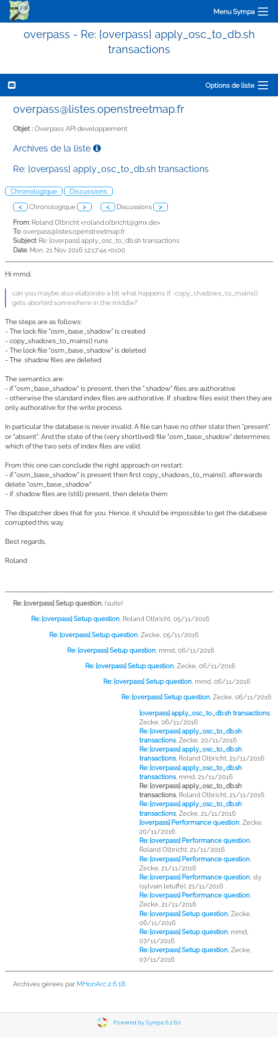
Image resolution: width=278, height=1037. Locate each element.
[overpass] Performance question (189, 822)
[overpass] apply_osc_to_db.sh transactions (204, 713)
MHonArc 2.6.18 (101, 984)
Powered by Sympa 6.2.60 (147, 1022)
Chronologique (34, 191)
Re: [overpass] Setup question (75, 619)
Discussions (88, 191)
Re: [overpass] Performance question (194, 840)
